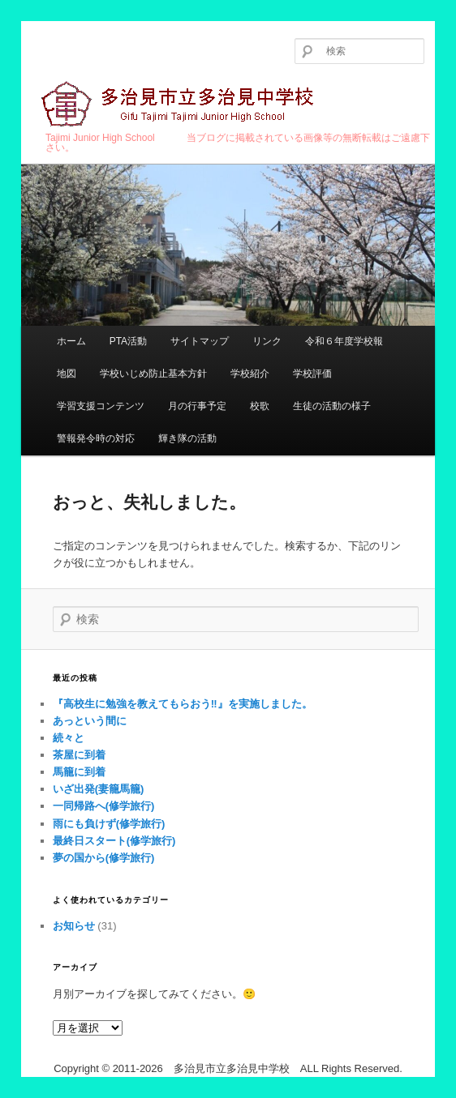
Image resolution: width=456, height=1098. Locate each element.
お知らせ (74, 926)
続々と (68, 738)
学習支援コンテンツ (100, 406)
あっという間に (90, 721)
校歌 (259, 406)
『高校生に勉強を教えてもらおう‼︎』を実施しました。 (182, 704)
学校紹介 (249, 373)
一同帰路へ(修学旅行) (104, 806)
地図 (66, 373)
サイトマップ (199, 341)
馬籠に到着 (79, 772)
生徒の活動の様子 (332, 406)
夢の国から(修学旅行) (104, 858)
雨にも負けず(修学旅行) (109, 824)
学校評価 (312, 373)
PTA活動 (128, 341)
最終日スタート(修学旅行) (114, 841)
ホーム (71, 341)
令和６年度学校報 (344, 341)
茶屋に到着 (79, 755)
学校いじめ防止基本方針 (153, 373)
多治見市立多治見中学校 (179, 105)
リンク (267, 341)
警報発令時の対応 (96, 438)
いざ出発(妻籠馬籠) (98, 789)
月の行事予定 (197, 406)
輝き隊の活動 (187, 438)
